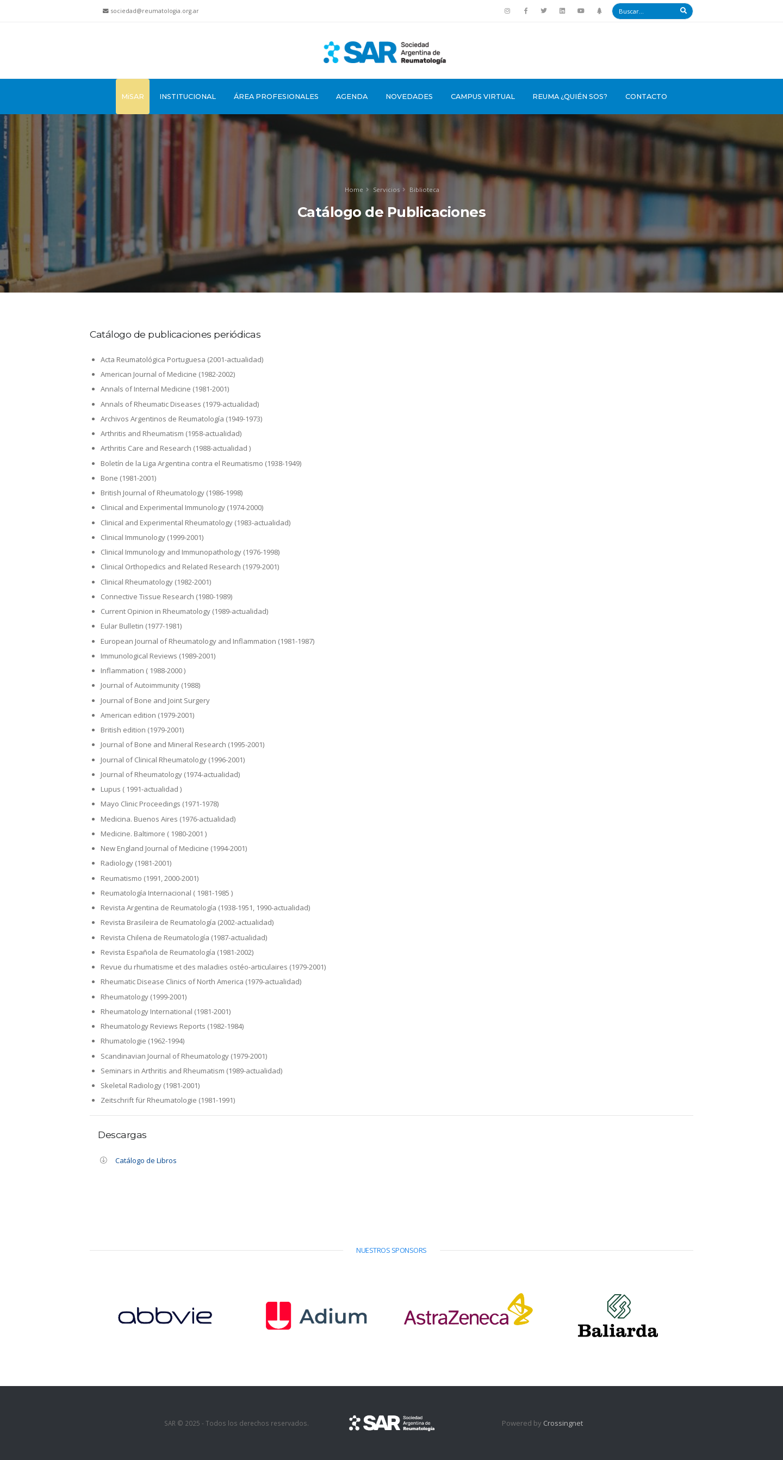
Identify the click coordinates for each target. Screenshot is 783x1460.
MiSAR (132, 96)
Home (354, 189)
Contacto (646, 96)
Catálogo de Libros (146, 1160)
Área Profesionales (276, 96)
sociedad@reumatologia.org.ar (155, 11)
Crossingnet (563, 1423)
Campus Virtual (483, 96)
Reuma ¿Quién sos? (569, 96)
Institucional (187, 96)
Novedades (409, 96)
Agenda (352, 96)
